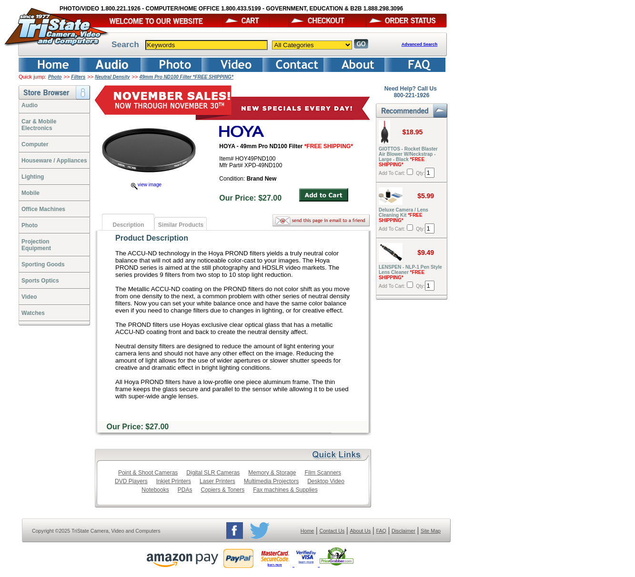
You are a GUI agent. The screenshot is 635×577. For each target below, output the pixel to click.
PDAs (185, 489)
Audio (29, 105)
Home (307, 531)
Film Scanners (322, 472)
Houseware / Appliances (54, 160)
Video (29, 297)
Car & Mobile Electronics (38, 125)
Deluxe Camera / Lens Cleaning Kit (403, 215)
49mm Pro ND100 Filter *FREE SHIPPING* (186, 77)
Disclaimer (403, 531)
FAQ (381, 531)
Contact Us (332, 531)
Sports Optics (40, 280)
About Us (360, 531)
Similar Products (180, 225)
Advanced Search (420, 44)
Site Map (431, 531)
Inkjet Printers (173, 481)
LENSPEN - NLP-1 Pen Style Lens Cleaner (410, 272)
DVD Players (131, 481)
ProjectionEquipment (36, 245)
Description (128, 225)
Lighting (32, 176)
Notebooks (155, 489)
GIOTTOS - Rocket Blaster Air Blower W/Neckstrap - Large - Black (408, 156)
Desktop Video (325, 481)
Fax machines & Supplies (285, 489)
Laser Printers (217, 481)
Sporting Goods (43, 264)
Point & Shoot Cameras (148, 472)
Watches (33, 313)
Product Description (151, 238)
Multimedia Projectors (271, 481)
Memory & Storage (272, 472)
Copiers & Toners (222, 489)
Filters (78, 77)
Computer (35, 144)
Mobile (30, 193)
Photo (54, 77)
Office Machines (43, 209)
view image (146, 184)
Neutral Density (112, 77)
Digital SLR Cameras (213, 472)
